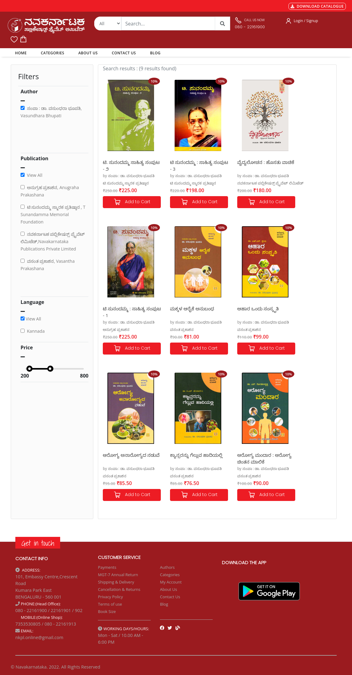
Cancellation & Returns (119, 589)
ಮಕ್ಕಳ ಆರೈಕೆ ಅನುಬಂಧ (125, 308)
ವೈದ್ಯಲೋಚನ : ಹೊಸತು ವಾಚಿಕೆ (243, 165)
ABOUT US (88, 53)
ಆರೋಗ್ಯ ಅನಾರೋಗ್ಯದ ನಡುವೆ (243, 311)
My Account (171, 582)
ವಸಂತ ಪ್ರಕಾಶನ (114, 329)
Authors (167, 567)
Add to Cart (128, 202)
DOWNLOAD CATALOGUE (317, 6)
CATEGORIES (52, 53)
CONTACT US (124, 53)
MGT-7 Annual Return (118, 574)
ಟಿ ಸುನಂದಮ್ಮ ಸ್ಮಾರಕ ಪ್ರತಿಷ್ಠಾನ (126, 183)
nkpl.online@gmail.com (39, 637)
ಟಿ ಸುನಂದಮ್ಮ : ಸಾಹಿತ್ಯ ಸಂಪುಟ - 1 (302, 165)
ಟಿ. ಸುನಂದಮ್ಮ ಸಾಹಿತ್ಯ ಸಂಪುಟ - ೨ (123, 165)
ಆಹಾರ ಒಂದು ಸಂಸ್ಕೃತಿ (183, 308)
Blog (164, 604)
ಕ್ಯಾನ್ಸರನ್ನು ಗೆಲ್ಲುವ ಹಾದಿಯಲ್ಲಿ (297, 311)
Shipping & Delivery (116, 582)
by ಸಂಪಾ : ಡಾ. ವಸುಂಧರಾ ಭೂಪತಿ (128, 175)
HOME (22, 53)
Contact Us (170, 596)
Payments (107, 567)
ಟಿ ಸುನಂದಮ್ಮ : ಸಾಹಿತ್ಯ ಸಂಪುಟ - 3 (183, 165)
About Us (168, 589)
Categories (170, 574)
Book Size (107, 611)
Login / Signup (306, 20)
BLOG (155, 53)
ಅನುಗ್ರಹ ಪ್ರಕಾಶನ (294, 183)
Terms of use (110, 604)
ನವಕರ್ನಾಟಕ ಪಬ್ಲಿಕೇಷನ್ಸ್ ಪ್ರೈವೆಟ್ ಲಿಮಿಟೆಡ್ (255, 183)
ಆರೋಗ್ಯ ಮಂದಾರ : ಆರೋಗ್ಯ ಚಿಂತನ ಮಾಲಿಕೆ (125, 458)
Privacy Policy (110, 596)
